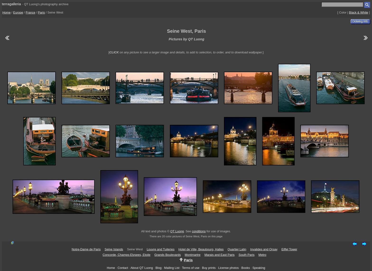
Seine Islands (114, 249)
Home (6, 12)
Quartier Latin (237, 249)
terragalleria (11, 4)
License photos (228, 268)
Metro (262, 255)
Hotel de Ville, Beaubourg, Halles (201, 249)
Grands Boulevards (167, 255)
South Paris (246, 255)
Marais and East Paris (220, 255)
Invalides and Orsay (264, 249)
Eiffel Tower (289, 249)
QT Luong (177, 231)
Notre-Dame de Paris (86, 249)
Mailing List (172, 268)
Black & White (358, 12)
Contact (122, 268)
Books (245, 268)
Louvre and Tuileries (160, 249)
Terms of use (191, 268)
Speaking (258, 268)
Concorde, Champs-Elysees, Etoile (126, 255)
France (30, 12)
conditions (199, 231)
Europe (18, 12)
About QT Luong (141, 268)
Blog (158, 268)
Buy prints (209, 268)
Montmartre (192, 255)
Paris (41, 12)
